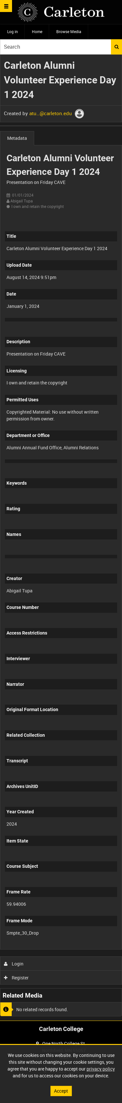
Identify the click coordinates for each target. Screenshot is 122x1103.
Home (37, 31)
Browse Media (68, 31)
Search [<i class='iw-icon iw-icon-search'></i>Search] (117, 46)
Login (14, 964)
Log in (12, 31)
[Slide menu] (6, 6)
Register (16, 978)
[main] (61, 538)
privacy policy (101, 1069)
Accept (61, 1091)
